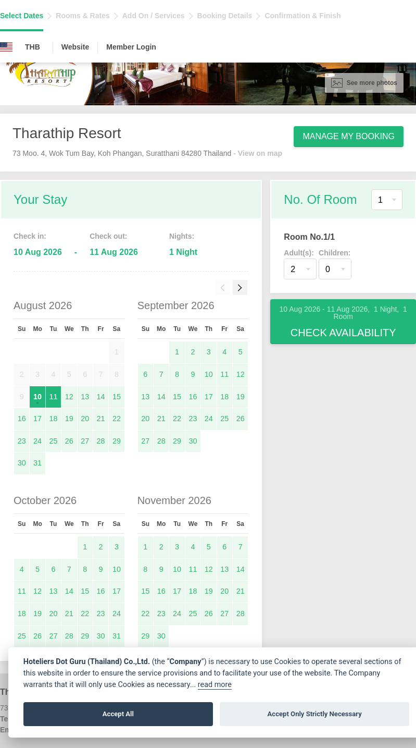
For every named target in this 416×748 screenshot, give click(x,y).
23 (22, 441)
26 (69, 441)
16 (22, 418)
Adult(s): (299, 253)
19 (69, 418)
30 (22, 463)
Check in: (30, 236)
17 (37, 418)
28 (101, 441)
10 (37, 397)
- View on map (257, 153)
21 (101, 418)
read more (215, 684)
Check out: (108, 236)
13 (85, 397)
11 (53, 397)
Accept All (118, 714)
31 (37, 463)
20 (85, 418)
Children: (334, 253)
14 (101, 397)
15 (116, 397)
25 (53, 441)
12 (69, 397)
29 (116, 441)
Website (75, 47)
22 (116, 418)
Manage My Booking (348, 136)
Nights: (181, 236)
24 (37, 441)
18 (53, 418)
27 (85, 441)
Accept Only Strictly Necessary (315, 714)
